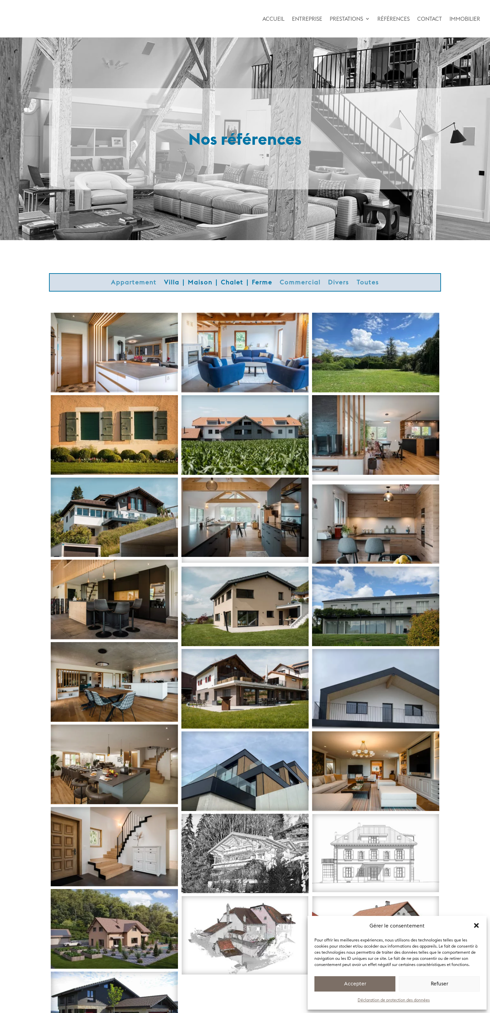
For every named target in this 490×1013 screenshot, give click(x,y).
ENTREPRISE (307, 18)
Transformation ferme (114, 587)
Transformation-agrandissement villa (245, 508)
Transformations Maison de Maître (375, 841)
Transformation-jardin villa (114, 505)
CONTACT (429, 18)
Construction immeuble (245, 423)
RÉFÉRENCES (393, 18)
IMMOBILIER (465, 18)
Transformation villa (114, 834)
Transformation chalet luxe (245, 841)
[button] (476, 925)
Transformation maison (114, 670)
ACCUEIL (273, 18)
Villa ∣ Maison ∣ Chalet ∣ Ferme (218, 283)
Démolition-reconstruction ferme (375, 512)
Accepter (355, 983)
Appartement (134, 283)
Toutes (368, 283)
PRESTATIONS (346, 18)
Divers (338, 283)
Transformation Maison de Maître (376, 759)
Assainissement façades (375, 594)
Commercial (300, 283)
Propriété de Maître (114, 423)
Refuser (439, 983)
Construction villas (114, 917)
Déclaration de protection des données (394, 999)
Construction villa (114, 340)
